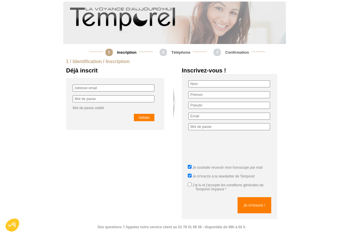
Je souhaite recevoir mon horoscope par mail (227, 167)
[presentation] (232, 149)
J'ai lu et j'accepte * (226, 187)
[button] (12, 225)
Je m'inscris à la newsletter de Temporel (223, 176)
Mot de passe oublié (88, 108)
